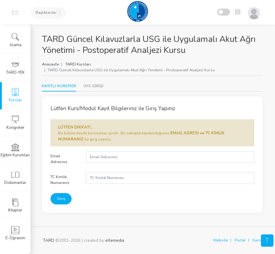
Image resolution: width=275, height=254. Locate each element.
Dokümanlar (15, 177)
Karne (257, 240)
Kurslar (15, 95)
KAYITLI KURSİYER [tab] (60, 86)
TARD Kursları (79, 64)
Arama (15, 40)
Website (220, 240)
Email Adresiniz (59, 159)
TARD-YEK (15, 67)
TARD (48, 240)
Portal (240, 240)
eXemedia (114, 240)
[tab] (94, 86)
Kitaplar (15, 205)
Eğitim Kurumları (15, 150)
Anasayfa (51, 64)
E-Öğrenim (15, 233)
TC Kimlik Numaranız (60, 179)
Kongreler (15, 122)
